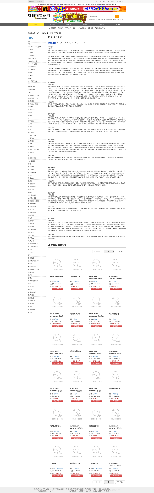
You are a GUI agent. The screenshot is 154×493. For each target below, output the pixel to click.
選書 (74, 28)
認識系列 (31, 298)
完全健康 (31, 132)
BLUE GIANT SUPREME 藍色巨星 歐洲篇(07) (96, 391)
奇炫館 (30, 127)
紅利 (108, 1)
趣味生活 (31, 303)
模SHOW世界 (32, 206)
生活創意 (31, 252)
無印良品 (31, 238)
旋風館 (30, 175)
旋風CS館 (31, 178)
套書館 (85, 24)
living (29, 84)
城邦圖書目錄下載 (71, 489)
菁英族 (30, 278)
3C (29, 41)
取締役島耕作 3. (55, 426)
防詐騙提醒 (88, 489)
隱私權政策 (80, 489)
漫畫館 (101, 24)
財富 (110, 19)
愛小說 (30, 155)
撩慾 (29, 164)
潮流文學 (31, 232)
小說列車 (31, 138)
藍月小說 (31, 286)
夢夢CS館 (31, 121)
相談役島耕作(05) (75, 351)
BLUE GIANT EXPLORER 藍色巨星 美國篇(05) (96, 279)
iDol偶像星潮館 (32, 81)
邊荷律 (98, 19)
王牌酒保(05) (93, 463)
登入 (97, 1)
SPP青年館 (31, 69)
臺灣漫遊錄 (92, 19)
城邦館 (52, 24)
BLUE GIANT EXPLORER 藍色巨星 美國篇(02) (96, 316)
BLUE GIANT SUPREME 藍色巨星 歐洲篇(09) (57, 391)
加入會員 (102, 1)
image (30, 78)
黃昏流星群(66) (94, 426)
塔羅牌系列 (31, 109)
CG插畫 (30, 49)
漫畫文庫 (31, 221)
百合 (29, 255)
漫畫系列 (31, 224)
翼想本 (30, 275)
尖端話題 (31, 141)
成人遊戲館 (31, 161)
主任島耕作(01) (114, 314)
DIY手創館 (31, 55)
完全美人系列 (32, 135)
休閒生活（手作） (33, 98)
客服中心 (95, 489)
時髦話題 (31, 189)
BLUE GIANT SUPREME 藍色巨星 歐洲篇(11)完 (96, 353)
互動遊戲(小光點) (33, 95)
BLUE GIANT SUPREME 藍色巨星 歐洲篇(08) (76, 391)
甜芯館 (30, 249)
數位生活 (31, 166)
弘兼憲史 (57, 281)
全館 (35, 24)
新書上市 (60, 28)
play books (31, 87)
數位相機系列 (32, 172)
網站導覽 (55, 489)
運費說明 (31, 1)
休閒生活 (31, 101)
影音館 (118, 24)
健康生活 (31, 107)
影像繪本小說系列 (33, 149)
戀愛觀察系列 (32, 158)
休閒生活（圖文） (33, 104)
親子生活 (31, 295)
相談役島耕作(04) (114, 388)
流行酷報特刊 (32, 212)
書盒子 (30, 192)
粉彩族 (30, 263)
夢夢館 (30, 112)
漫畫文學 (31, 226)
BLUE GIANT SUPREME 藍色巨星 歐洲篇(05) (115, 428)
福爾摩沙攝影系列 (33, 261)
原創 (102, 19)
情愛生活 (31, 152)
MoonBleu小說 (32, 61)
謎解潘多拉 (31, 301)
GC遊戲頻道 (32, 58)
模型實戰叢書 (32, 204)
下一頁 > (120, 251)
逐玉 (123, 19)
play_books (31, 89)
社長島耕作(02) (75, 276)
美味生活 (31, 272)
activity (30, 72)
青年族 (30, 312)
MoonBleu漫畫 (32, 64)
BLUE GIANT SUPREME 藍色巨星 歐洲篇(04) (115, 466)
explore (30, 75)
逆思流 (30, 306)
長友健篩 (57, 468)
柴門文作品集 (32, 195)
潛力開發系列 (32, 229)
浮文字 (30, 218)
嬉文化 (30, 129)
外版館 (68, 24)
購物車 (122, 1)
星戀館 (30, 181)
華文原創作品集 (33, 281)
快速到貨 (40, 1)
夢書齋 (30, 115)
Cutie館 (30, 52)
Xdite (107, 19)
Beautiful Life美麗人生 (35, 47)
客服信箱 (101, 489)
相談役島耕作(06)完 (56, 276)
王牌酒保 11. (54, 463)
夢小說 (30, 118)
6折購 (112, 1)
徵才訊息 (42, 489)
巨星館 (30, 144)
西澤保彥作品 (32, 292)
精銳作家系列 (32, 266)
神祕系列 (31, 258)
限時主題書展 (82, 28)
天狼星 (30, 124)
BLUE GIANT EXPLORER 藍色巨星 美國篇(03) (57, 316)
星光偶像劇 (31, 184)
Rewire (119, 19)
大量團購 (61, 489)
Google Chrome (52, 491)
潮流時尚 (31, 235)
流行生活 (31, 215)
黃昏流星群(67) (75, 314)
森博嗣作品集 (32, 198)
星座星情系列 (32, 186)
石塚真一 (96, 281)
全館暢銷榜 (52, 28)
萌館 (29, 283)
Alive (29, 44)
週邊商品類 (31, 309)
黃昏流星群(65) (75, 463)
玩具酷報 (31, 241)
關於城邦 (36, 489)
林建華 (114, 19)
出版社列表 (45, 33)
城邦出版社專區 (100, 28)
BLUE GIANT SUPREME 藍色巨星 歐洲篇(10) (115, 353)
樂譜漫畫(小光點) (33, 201)
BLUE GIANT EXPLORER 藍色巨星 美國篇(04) (116, 279)
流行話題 (31, 209)
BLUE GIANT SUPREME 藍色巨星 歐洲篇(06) (76, 428)
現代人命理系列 (33, 243)
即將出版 (68, 28)
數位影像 (31, 169)
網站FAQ (49, 489)
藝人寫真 (31, 289)
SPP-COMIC (32, 67)
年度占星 (31, 146)
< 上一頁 (97, 251)
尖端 (51, 33)
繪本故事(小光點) (33, 269)
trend (29, 92)
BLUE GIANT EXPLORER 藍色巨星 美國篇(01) (57, 353)
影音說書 (90, 28)
